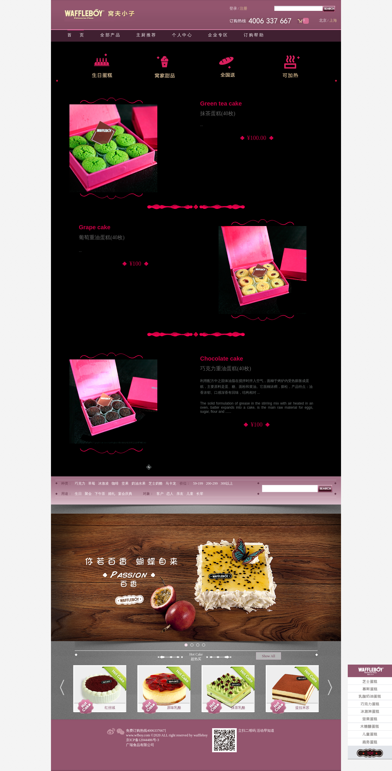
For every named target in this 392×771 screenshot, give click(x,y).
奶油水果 (139, 483)
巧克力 (80, 483)
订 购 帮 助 (253, 35)
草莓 (91, 483)
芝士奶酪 (156, 483)
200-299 (212, 483)
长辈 (199, 494)
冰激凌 (103, 483)
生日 (78, 494)
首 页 (75, 35)
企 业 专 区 (218, 35)
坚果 (125, 483)
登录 (233, 8)
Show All (268, 656)
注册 (243, 8)
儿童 (189, 494)
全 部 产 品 (110, 35)
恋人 (169, 494)
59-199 (198, 483)
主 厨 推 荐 (146, 35)
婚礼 (111, 494)
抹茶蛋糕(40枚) (217, 113)
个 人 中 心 (182, 35)
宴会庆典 (125, 494)
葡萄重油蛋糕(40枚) (102, 237)
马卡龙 (171, 483)
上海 (333, 20)
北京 (323, 20)
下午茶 (100, 494)
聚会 (88, 494)
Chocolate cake (221, 358)
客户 (159, 494)
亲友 (179, 494)
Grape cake (94, 227)
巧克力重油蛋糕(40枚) (225, 368)
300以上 (227, 483)
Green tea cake (221, 103)
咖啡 (115, 483)
